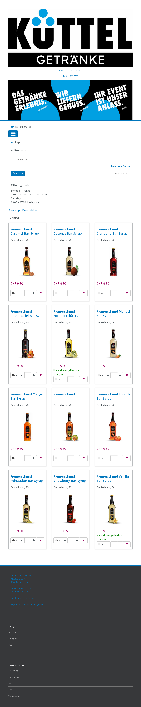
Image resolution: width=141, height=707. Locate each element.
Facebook (12, 632)
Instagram (13, 638)
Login (16, 142)
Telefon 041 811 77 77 (21, 588)
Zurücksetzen (121, 173)
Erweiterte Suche (120, 166)
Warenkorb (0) (21, 126)
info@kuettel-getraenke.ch (70, 70)
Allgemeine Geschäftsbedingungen (27, 604)
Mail (10, 645)
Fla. (14, 293)
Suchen (18, 173)
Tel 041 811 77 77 (70, 76)
